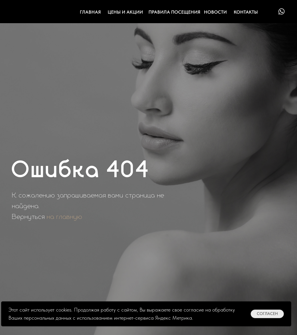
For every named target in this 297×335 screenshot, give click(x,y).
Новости (215, 12)
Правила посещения (174, 12)
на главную (64, 216)
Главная (90, 12)
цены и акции (125, 12)
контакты (246, 12)
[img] (270, 11)
